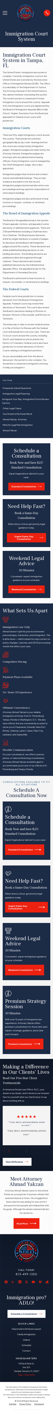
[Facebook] (6, 1281)
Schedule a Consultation (26, 1314)
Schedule (26, 1345)
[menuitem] (26, 388)
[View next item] (9, 1151)
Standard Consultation (26, 486)
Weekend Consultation (27, 589)
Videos (26, 1339)
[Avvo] (46, 1281)
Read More (26, 1223)
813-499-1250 (26, 1274)
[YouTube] (33, 1281)
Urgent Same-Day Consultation (28, 537)
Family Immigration (26, 1334)
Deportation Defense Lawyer (26, 1328)
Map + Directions (26, 1374)
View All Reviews (17, 1162)
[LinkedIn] (19, 1281)
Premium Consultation (24, 1044)
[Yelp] (26, 1281)
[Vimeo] (40, 1281)
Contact (26, 1350)
